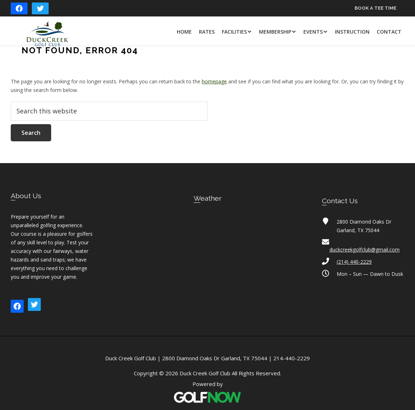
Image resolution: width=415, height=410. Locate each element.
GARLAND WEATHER (207, 242)
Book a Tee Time (375, 8)
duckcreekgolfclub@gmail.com (364, 249)
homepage (214, 81)
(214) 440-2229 (354, 261)
